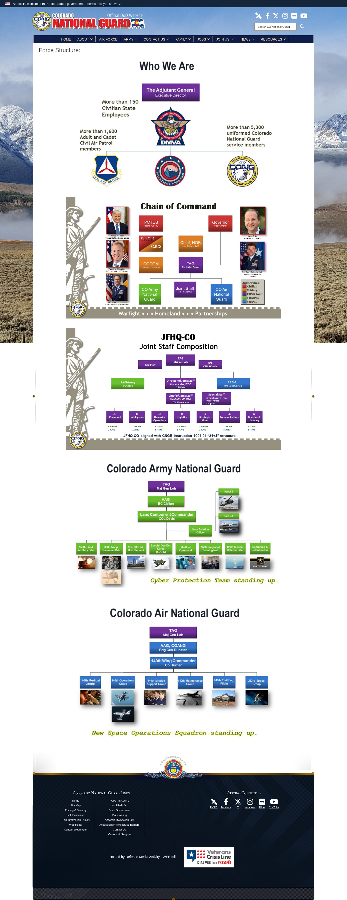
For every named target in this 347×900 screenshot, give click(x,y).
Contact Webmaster (75, 829)
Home (66, 39)
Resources (273, 39)
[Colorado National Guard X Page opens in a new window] (276, 15)
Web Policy (75, 824)
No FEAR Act (119, 805)
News (247, 39)
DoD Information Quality (76, 819)
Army (130, 39)
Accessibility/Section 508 (119, 819)
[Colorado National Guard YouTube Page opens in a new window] (303, 15)
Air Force (108, 39)
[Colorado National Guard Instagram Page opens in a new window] (285, 15)
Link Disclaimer (76, 815)
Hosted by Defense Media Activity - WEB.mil (142, 857)
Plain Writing (119, 815)
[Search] (275, 27)
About (85, 39)
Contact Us (156, 39)
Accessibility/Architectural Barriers (120, 824)
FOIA (112, 800)
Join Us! (225, 39)
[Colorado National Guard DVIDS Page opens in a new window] (258, 15)
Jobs (203, 39)
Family (183, 39)
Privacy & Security (76, 810)
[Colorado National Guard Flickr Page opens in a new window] (294, 15)
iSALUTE (124, 800)
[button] (104, 3)
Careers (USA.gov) (119, 834)
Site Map (76, 805)
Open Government (119, 810)
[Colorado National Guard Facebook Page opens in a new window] (267, 15)
